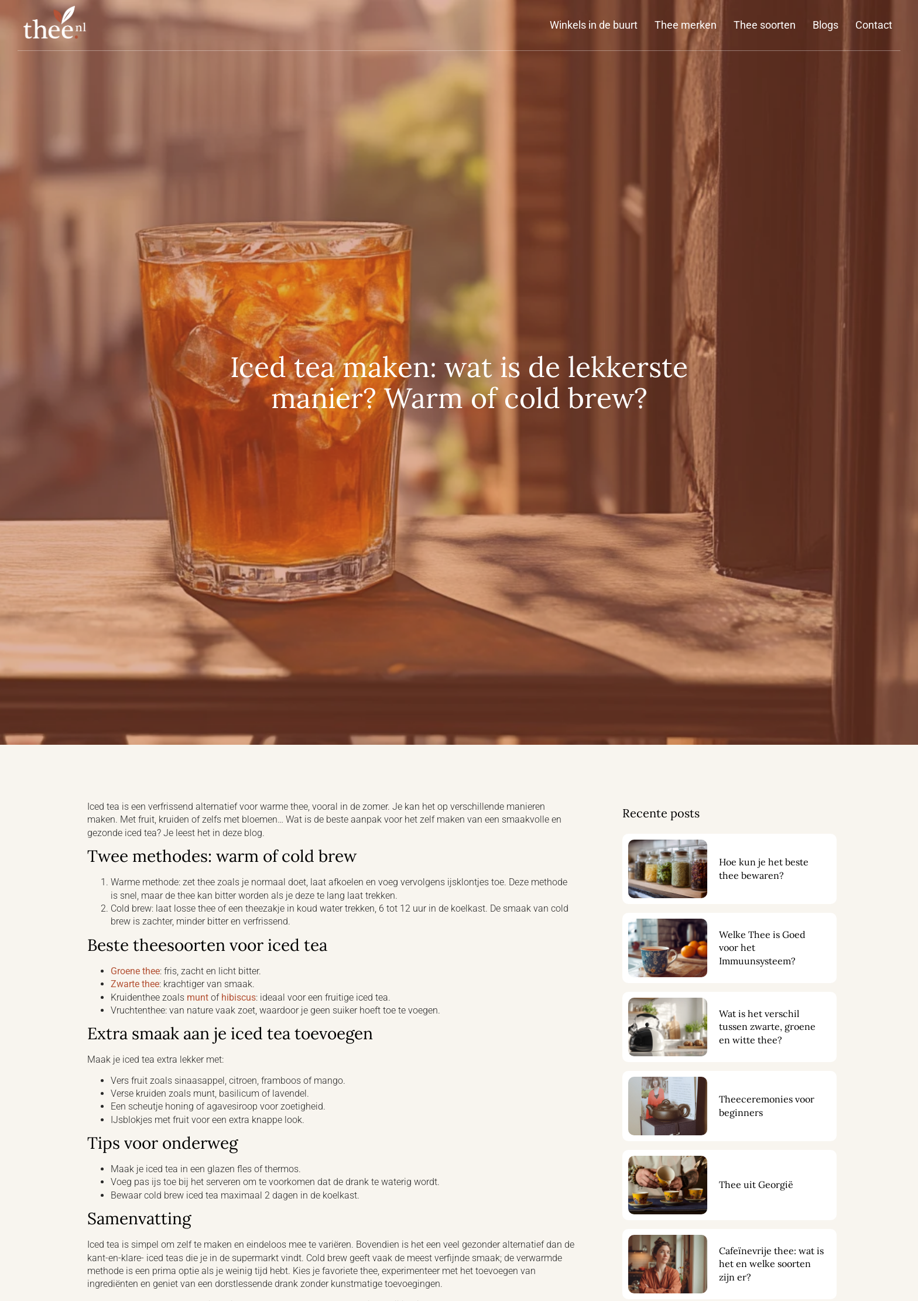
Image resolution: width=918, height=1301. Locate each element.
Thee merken (686, 25)
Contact (873, 25)
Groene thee (135, 971)
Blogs (825, 25)
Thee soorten (765, 25)
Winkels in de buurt (594, 25)
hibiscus (238, 997)
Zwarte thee (135, 984)
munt (197, 997)
